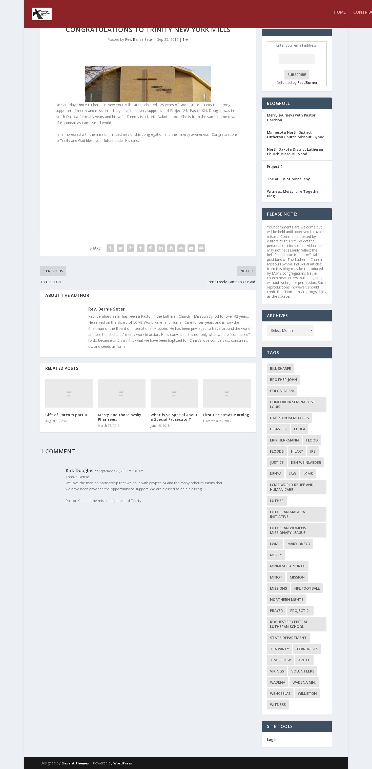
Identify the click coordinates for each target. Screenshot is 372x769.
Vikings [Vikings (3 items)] (277, 671)
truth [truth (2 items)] (304, 660)
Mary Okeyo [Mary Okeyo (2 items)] (298, 543)
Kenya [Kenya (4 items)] (275, 473)
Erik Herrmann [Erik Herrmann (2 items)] (284, 440)
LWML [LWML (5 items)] (275, 543)
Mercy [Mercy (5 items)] (276, 554)
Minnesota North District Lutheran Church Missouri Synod (295, 134)
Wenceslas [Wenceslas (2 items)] (280, 693)
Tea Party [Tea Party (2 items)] (279, 648)
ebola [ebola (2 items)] (299, 429)
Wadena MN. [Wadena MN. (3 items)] (304, 682)
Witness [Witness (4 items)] (278, 704)
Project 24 (275, 166)
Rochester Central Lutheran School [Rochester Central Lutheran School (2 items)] (289, 624)
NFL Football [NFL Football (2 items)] (307, 588)
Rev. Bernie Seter (139, 39)
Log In (272, 739)
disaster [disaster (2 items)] (278, 429)
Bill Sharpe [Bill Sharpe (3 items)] (280, 368)
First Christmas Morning (226, 414)
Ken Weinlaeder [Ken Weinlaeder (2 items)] (306, 462)
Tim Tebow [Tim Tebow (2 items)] (280, 660)
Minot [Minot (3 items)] (276, 577)
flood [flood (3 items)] (312, 440)
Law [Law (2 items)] (292, 473)
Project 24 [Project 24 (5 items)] (300, 610)
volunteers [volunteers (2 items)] (302, 671)
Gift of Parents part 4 (66, 414)
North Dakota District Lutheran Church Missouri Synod (295, 151)
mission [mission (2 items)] (297, 577)
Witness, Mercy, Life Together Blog (293, 193)
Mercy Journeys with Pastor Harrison (291, 117)
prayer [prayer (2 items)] (276, 610)
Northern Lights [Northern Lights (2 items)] (286, 599)
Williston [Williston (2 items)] (307, 693)
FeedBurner (308, 82)
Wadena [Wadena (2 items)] (277, 682)
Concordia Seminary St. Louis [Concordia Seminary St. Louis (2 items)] (293, 404)
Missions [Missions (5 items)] (278, 588)
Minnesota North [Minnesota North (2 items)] (287, 566)
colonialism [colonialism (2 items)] (282, 390)
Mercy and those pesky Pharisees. (119, 417)
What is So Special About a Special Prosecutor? (174, 417)
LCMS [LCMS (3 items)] (308, 473)
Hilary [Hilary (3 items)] (297, 451)
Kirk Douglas (79, 470)
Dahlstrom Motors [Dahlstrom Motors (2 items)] (289, 417)
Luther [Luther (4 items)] (277, 500)
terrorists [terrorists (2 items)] (307, 648)
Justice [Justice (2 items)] (277, 462)
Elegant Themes (75, 763)
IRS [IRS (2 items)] (313, 451)
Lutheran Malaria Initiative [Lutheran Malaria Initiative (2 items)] (287, 514)
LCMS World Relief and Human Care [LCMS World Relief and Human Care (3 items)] (292, 487)
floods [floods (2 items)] (277, 451)
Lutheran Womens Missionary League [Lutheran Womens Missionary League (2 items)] (288, 530)
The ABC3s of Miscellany (288, 179)
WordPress (122, 763)
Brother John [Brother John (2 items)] (283, 379)
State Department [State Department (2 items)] (288, 637)
